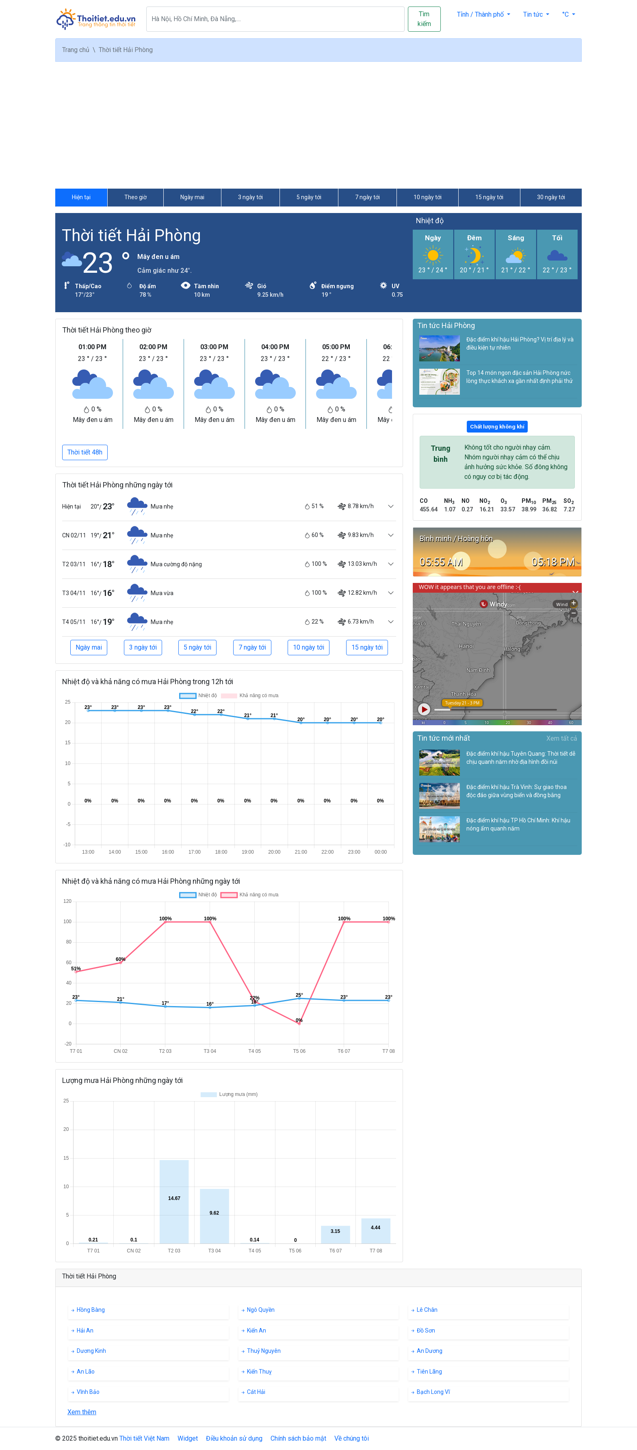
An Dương (426, 1351)
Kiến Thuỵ (256, 1371)
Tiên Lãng (426, 1371)
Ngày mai (192, 197)
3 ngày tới (250, 197)
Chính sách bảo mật (298, 1438)
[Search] (275, 19)
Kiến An (253, 1330)
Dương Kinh (88, 1351)
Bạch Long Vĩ (430, 1392)
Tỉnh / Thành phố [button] (481, 14)
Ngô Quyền (257, 1310)
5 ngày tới (309, 197)
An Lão (82, 1371)
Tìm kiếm (424, 19)
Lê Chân (424, 1310)
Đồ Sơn (422, 1330)
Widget (188, 1438)
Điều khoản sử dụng (234, 1438)
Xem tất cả (561, 738)
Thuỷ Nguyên (260, 1351)
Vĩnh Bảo (85, 1392)
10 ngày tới (428, 197)
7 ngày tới (367, 197)
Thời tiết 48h (84, 452)
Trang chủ (75, 50)
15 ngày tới (489, 197)
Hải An (81, 1330)
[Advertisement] (318, 125)
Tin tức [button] (533, 14)
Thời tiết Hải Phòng (131, 235)
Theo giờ (135, 197)
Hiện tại (81, 197)
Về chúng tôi (351, 1438)
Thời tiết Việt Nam (144, 1438)
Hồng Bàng (87, 1310)
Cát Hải (252, 1392)
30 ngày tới (551, 197)
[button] (569, 15)
